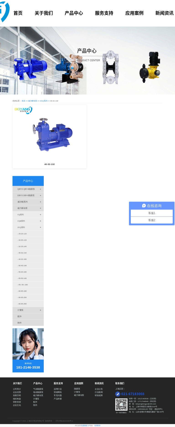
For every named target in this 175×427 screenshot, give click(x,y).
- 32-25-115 (22, 240)
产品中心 (74, 13)
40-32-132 (49, 164)
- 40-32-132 (22, 253)
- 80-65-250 (22, 304)
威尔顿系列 (31, 202)
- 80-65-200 (22, 297)
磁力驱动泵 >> (34, 101)
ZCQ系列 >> (45, 101)
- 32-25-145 (22, 246)
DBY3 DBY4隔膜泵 (31, 195)
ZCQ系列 (31, 227)
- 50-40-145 (22, 266)
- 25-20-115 (22, 234)
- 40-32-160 (22, 259)
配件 (20, 316)
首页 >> (25, 101)
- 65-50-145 (22, 278)
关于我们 (44, 13)
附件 (20, 323)
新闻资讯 (164, 13)
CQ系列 (31, 214)
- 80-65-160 (22, 291)
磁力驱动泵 (31, 208)
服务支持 (104, 13)
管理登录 (97, 426)
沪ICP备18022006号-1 (64, 421)
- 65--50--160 (23, 285)
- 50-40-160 (22, 272)
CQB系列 (31, 221)
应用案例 (134, 13)
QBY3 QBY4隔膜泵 (31, 189)
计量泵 (31, 310)
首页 (18, 13)
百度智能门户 (85, 426)
